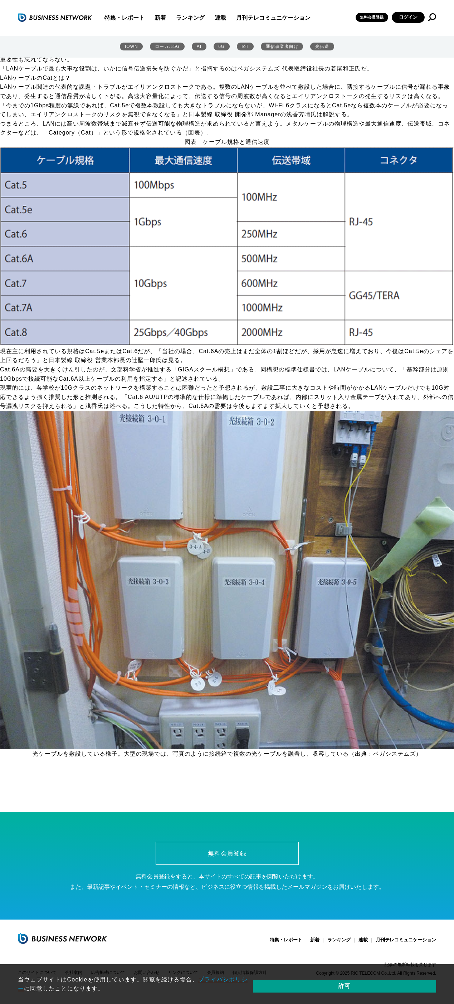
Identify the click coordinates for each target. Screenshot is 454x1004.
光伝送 (322, 46)
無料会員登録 (368, 17)
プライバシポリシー (226, 986)
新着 (179, 18)
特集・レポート (143, 18)
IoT (244, 46)
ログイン (408, 17)
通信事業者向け (281, 46)
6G (221, 46)
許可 (411, 986)
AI (199, 46)
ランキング (209, 18)
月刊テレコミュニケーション (292, 18)
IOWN (131, 46)
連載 (239, 18)
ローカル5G (167, 46)
